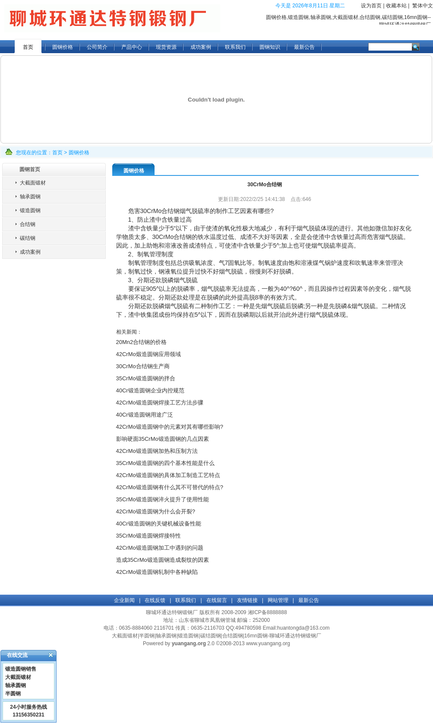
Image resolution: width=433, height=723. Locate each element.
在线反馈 (155, 600)
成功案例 (200, 47)
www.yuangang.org (268, 643)
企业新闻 (124, 600)
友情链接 (247, 600)
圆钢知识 (269, 47)
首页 (28, 47)
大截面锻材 (33, 183)
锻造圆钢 (30, 210)
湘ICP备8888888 (267, 612)
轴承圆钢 (30, 197)
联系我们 (235, 47)
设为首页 (371, 6)
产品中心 (131, 47)
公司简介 (97, 47)
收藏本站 (396, 6)
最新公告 (304, 47)
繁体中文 (422, 6)
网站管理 (278, 600)
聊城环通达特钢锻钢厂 (172, 612)
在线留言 (216, 600)
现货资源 (166, 47)
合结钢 (27, 224)
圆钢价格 (62, 47)
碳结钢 (27, 238)
